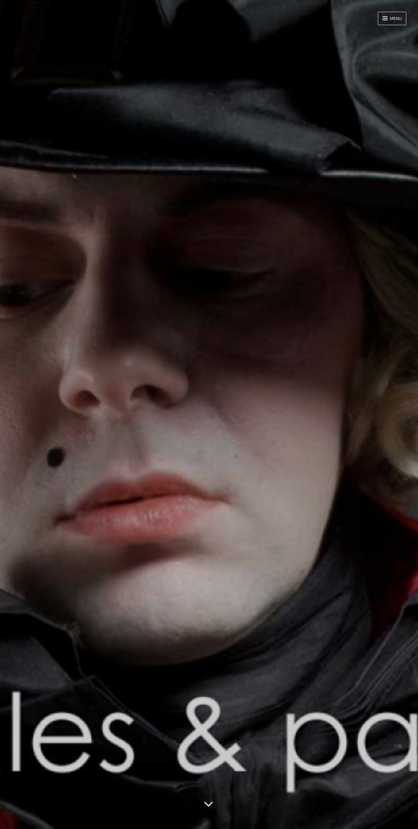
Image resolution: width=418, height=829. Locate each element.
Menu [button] (395, 18)
